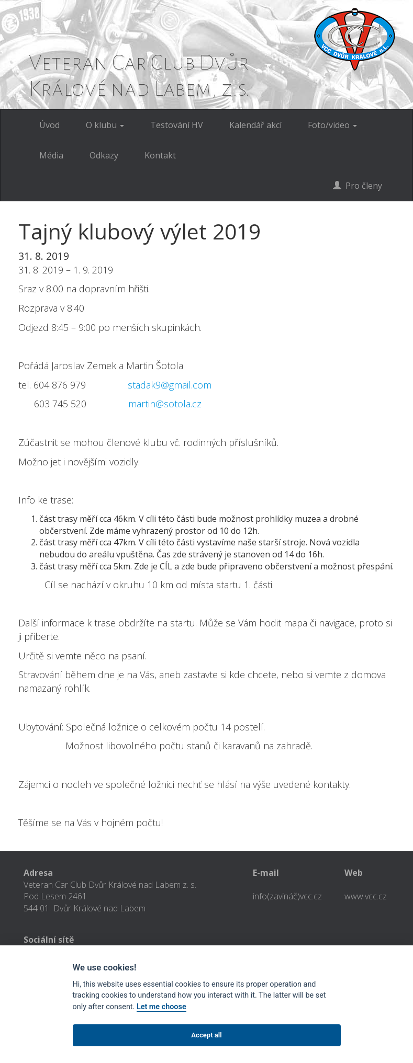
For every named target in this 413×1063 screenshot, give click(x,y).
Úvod (49, 125)
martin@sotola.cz (165, 403)
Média (51, 155)
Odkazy (104, 155)
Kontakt (160, 155)
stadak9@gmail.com (169, 385)
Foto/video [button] (332, 125)
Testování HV (176, 125)
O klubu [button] (105, 125)
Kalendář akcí (255, 125)
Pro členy (357, 185)
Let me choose (161, 1006)
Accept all (206, 1035)
